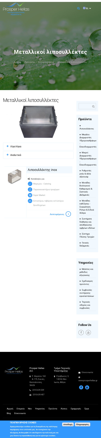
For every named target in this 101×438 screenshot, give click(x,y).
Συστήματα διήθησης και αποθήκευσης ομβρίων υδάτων (87, 223)
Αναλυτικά (15, 155)
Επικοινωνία (87, 372)
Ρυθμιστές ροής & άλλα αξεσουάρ (85, 173)
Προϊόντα (30, 62)
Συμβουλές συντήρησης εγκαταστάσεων (87, 293)
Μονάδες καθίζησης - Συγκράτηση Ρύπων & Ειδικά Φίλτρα (87, 207)
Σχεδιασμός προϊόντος (86, 282)
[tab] (38, 146)
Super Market (39, 195)
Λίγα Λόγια (15, 146)
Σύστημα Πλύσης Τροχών (87, 235)
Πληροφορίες (82, 425)
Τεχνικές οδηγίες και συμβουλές (85, 305)
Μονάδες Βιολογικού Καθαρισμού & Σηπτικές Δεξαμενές (86, 188)
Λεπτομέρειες (57, 214)
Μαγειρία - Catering (42, 184)
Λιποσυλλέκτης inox (42, 170)
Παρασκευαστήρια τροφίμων (46, 189)
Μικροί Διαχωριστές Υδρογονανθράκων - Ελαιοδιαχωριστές (88, 158)
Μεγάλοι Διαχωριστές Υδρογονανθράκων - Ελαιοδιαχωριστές (88, 140)
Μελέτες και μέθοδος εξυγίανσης (86, 272)
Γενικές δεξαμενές (84, 244)
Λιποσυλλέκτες (46, 62)
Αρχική (17, 62)
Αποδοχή (67, 425)
